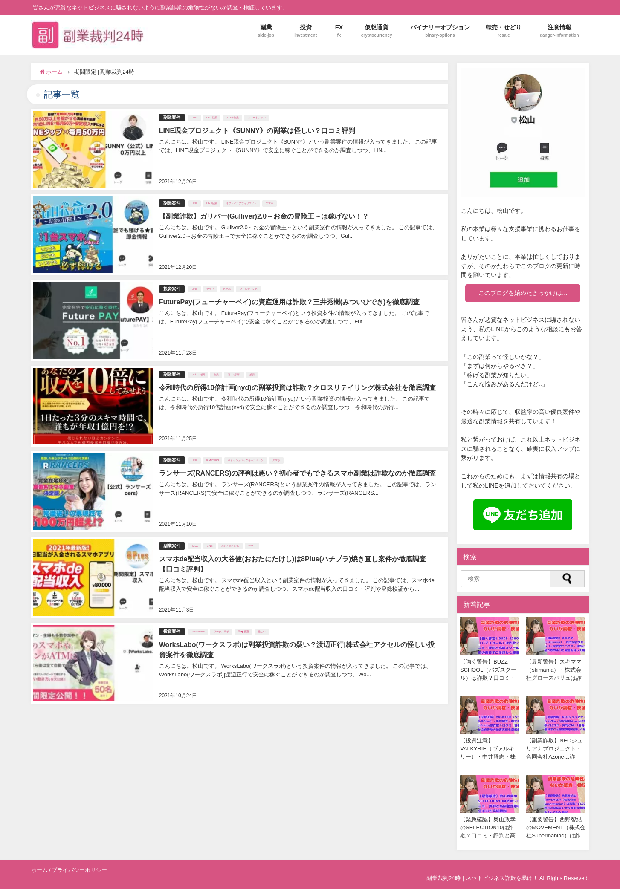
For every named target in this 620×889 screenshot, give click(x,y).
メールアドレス (249, 289)
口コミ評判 (234, 374)
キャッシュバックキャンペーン (246, 460)
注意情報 (559, 31)
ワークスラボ (221, 631)
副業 (265, 31)
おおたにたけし (230, 546)
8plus (195, 546)
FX (339, 31)
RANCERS (212, 460)
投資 (305, 31)
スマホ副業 (232, 117)
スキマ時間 (198, 374)
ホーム (39, 870)
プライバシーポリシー (79, 870)
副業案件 (171, 117)
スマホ (269, 203)
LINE (194, 117)
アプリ (210, 289)
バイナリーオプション (440, 31)
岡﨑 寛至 (243, 631)
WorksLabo (198, 631)
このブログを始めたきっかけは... (522, 293)
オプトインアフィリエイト (241, 203)
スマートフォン (257, 117)
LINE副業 (211, 117)
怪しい (262, 631)
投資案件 (171, 289)
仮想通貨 (376, 31)
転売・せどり (503, 31)
